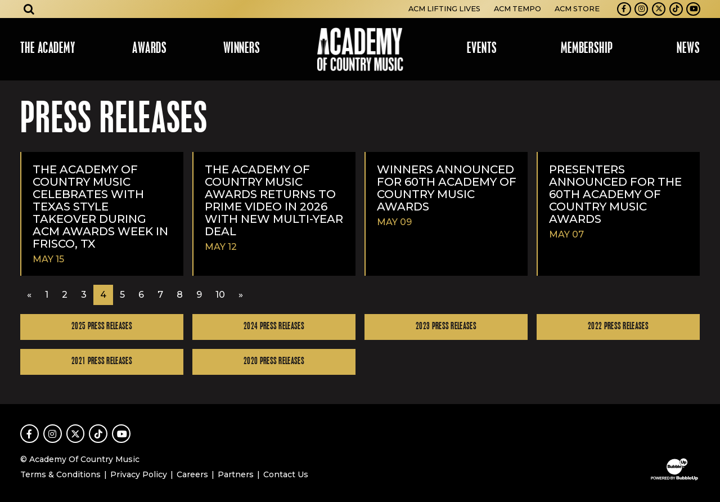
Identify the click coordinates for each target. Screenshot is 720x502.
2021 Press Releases (101, 361)
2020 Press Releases (274, 361)
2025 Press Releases (101, 326)
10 (220, 294)
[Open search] (29, 9)
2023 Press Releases (446, 326)
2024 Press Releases (274, 326)
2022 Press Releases (618, 326)
